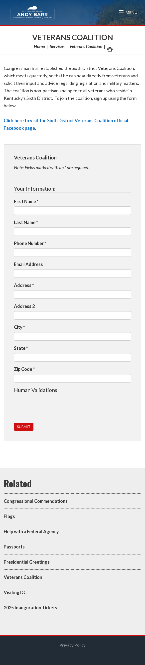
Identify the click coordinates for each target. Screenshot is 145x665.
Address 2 (24, 306)
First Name (26, 201)
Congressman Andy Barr (32, 12)
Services (57, 46)
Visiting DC (15, 592)
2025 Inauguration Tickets (30, 607)
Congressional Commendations (36, 501)
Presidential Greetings (27, 562)
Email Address (28, 264)
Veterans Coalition (72, 37)
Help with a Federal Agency (31, 531)
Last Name (26, 222)
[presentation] (52, 408)
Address (24, 285)
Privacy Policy (73, 645)
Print (109, 47)
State (21, 348)
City (19, 327)
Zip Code (24, 369)
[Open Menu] (128, 12)
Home (39, 46)
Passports (14, 546)
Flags (9, 516)
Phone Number (30, 243)
